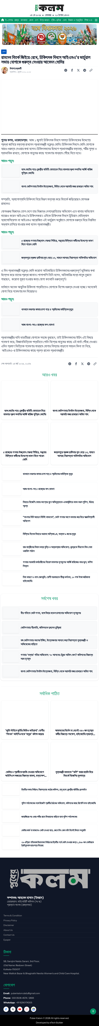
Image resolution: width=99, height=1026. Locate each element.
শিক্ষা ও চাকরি (90, 20)
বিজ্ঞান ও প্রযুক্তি (75, 20)
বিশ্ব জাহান (44, 20)
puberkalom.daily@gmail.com (25, 993)
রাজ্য (16, 20)
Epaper (7, 939)
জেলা (31, 20)
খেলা (64, 20)
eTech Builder (56, 1022)
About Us (8, 930)
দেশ (36, 20)
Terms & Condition (12, 915)
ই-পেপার (9, 20)
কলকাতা (24, 20)
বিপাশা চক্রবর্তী (15, 68)
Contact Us (8, 935)
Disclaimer (8, 925)
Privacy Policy (10, 920)
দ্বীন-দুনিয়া (56, 20)
